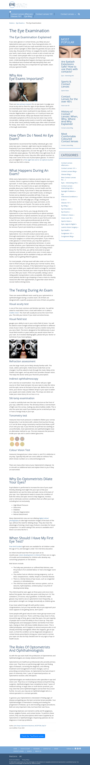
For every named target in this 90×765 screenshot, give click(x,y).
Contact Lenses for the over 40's (69, 99)
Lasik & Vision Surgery (69, 227)
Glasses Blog (65, 174)
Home (11, 23)
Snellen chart (14, 313)
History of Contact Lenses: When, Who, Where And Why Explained (69, 118)
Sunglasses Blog (67, 236)
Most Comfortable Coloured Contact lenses (69, 137)
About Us (38, 751)
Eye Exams (20, 23)
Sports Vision (65, 91)
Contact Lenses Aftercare (22, 14)
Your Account (25, 749)
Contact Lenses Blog (67, 128)
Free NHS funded (15, 546)
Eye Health (65, 230)
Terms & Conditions (14, 759)
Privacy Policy (25, 759)
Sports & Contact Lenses (66, 84)
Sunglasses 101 (66, 233)
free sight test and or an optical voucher (38, 160)
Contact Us (47, 749)
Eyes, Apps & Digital (68, 224)
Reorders (36, 749)
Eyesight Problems (68, 191)
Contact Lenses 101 (44, 14)
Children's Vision (67, 215)
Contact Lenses (68, 14)
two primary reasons (24, 104)
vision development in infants (29, 555)
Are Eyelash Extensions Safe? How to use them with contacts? (69, 66)
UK (20, 756)
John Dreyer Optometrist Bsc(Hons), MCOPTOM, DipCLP (30, 726)
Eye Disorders (66, 209)
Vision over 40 (65, 105)
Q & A (63, 200)
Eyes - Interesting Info (67, 76)
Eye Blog (28, 16)
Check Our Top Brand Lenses (32, 736)
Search (29, 751)
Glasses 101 (16, 16)
